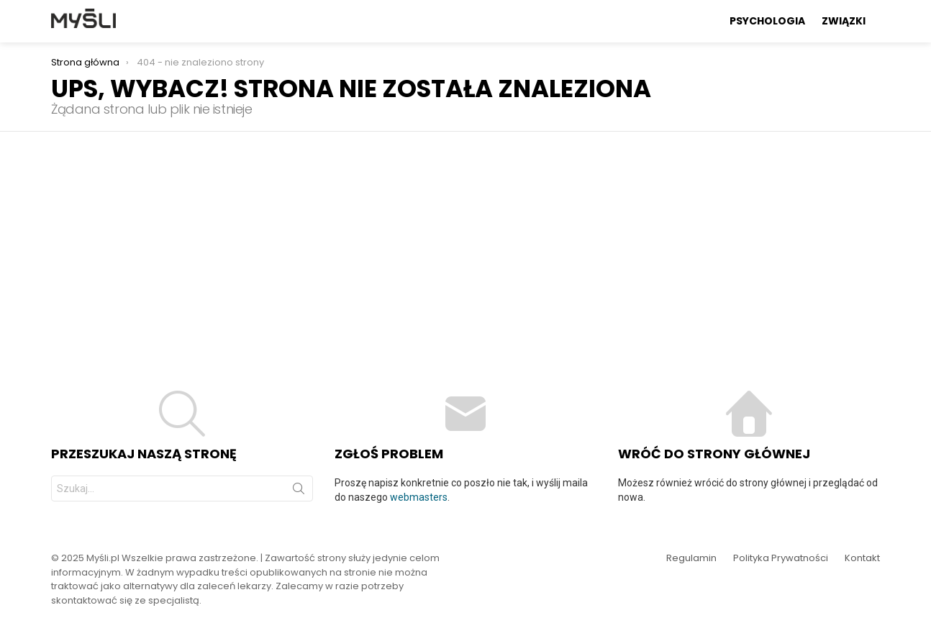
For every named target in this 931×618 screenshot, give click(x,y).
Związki (844, 21)
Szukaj (298, 491)
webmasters (419, 497)
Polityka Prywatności (780, 558)
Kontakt (862, 558)
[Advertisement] (465, 239)
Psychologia (767, 21)
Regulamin (691, 558)
